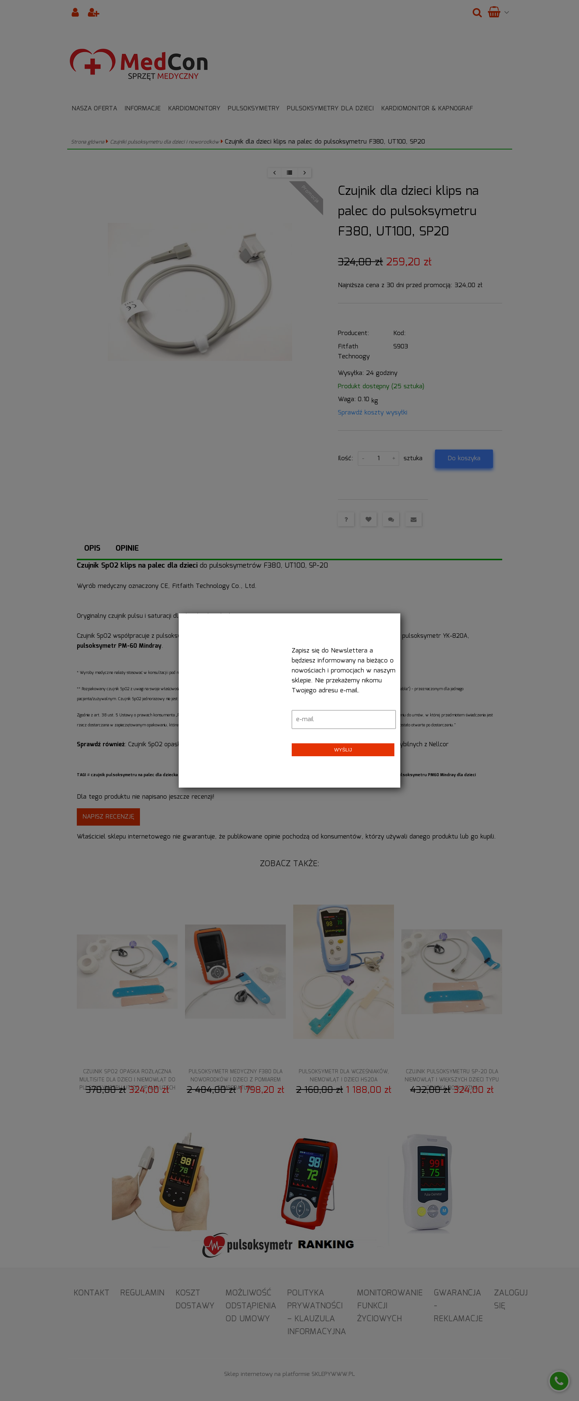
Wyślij (343, 750)
